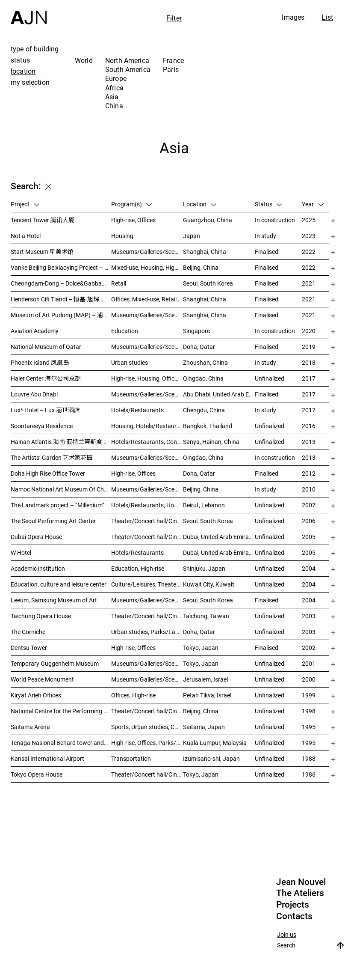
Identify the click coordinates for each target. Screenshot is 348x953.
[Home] (29, 12)
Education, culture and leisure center (58, 584)
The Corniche (28, 632)
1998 (309, 711)
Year (313, 204)
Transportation (131, 758)
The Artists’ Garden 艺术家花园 (52, 457)
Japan (191, 236)
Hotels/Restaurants (137, 410)
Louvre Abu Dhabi (34, 394)
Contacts (294, 916)
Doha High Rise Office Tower (48, 473)
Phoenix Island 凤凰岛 (40, 362)
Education (124, 331)
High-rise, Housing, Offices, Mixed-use (147, 378)
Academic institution (38, 568)
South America (127, 69)
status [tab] (20, 60)
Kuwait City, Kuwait (208, 584)
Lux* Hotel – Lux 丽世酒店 (45, 410)
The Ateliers (300, 893)
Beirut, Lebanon (204, 505)
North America (127, 60)
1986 (309, 774)
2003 (309, 616)
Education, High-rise (137, 568)
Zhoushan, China (205, 362)
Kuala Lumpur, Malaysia (215, 743)
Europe (116, 78)
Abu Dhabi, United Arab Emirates (219, 394)
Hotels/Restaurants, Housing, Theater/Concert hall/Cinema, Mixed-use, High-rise (147, 505)
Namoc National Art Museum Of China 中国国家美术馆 (61, 489)
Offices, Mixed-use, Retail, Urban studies (147, 299)
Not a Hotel (26, 236)
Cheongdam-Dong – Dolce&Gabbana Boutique (61, 283)
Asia (112, 96)
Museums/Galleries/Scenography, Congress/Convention (147, 679)
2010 (309, 489)
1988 (309, 758)
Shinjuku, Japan (204, 568)
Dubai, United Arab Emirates (219, 537)
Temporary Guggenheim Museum (55, 663)
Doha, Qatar (199, 346)
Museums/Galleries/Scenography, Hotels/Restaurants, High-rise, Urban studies (147, 457)
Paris (171, 69)
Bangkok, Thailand (207, 426)
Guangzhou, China (207, 220)
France (173, 60)
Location (199, 204)
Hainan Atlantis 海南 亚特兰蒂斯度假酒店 (61, 442)
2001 (309, 663)
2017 (309, 378)
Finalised (266, 251)
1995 (309, 727)
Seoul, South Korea (208, 283)
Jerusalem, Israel (205, 679)
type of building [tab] (35, 49)
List (327, 17)
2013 (309, 442)
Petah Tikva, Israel (207, 695)
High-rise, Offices (133, 220)
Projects (292, 904)
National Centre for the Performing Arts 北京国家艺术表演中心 (61, 711)
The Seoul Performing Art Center (53, 521)
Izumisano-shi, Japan (211, 758)
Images (293, 17)
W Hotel (21, 552)
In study (265, 236)
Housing (122, 236)
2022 (309, 251)
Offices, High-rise (133, 695)
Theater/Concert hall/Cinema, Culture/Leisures (147, 711)
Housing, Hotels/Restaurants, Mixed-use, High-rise (147, 426)
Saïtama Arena (30, 727)
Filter (174, 18)
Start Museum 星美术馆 (42, 251)
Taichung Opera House (41, 616)
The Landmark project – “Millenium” (57, 505)
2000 (309, 679)
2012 (309, 473)
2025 (309, 220)
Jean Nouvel (301, 881)
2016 (309, 426)
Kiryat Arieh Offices (36, 695)
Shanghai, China (204, 251)
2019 (309, 346)
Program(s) (131, 204)
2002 (309, 647)
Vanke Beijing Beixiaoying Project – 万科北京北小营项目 (61, 267)
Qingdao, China (203, 378)
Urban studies (129, 362)
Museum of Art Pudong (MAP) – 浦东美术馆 (61, 315)
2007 (309, 505)
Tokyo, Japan (200, 647)
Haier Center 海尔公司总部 (46, 378)
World (84, 60)
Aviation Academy (35, 331)
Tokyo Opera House (36, 774)
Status (268, 204)
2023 (309, 236)
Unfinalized (269, 378)
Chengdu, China (204, 410)
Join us (286, 934)
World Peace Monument (42, 679)
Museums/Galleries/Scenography (147, 251)
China (114, 105)
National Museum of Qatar (46, 346)
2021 (309, 283)
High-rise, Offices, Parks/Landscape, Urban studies (147, 743)
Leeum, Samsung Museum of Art (54, 600)
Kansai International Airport (47, 758)
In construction (275, 220)
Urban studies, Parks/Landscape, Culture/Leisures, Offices (147, 632)
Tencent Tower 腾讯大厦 (42, 220)
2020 (309, 331)
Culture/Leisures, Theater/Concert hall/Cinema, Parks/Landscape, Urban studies (147, 584)
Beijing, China (200, 267)
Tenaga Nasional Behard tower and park (61, 743)
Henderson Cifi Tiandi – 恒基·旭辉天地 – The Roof (61, 299)
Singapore (196, 331)
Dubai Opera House (36, 537)
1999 (309, 695)
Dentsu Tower (29, 647)
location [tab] (23, 71)
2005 (309, 537)
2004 (309, 568)
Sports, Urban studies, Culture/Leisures (147, 727)
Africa (114, 87)
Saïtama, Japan (204, 727)
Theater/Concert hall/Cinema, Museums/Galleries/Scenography (147, 537)
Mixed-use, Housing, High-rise (147, 267)
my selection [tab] (30, 82)
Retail (118, 283)
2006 (309, 521)
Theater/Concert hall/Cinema (147, 521)
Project (25, 204)
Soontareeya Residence (42, 426)
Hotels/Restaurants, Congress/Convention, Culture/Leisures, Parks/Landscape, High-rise (147, 442)
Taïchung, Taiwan (206, 616)
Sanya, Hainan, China (211, 442)
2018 (309, 362)
